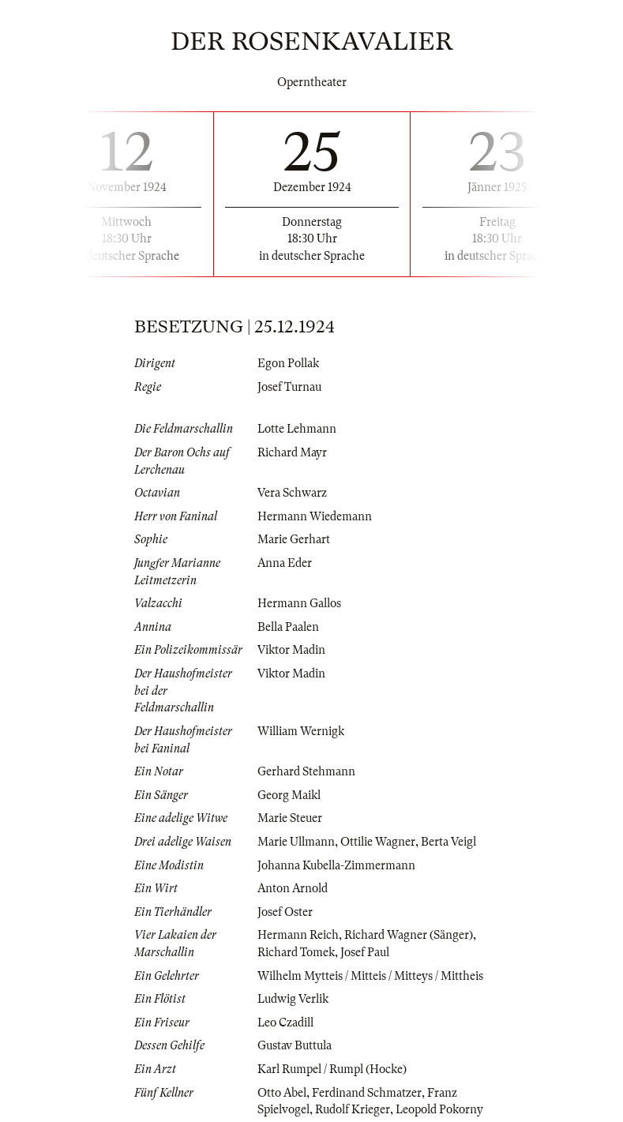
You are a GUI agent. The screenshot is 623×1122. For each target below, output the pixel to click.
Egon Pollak (288, 363)
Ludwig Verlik (292, 999)
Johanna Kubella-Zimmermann (336, 865)
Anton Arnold (292, 888)
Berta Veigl (448, 841)
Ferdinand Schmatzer (367, 1092)
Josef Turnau (289, 387)
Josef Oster (285, 912)
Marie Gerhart (293, 539)
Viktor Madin (291, 650)
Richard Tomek (296, 952)
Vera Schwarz (292, 492)
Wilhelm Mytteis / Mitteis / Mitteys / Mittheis (370, 976)
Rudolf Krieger (352, 1109)
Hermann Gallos (299, 603)
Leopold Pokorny (439, 1109)
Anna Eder (284, 563)
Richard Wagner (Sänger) (408, 935)
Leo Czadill (285, 1022)
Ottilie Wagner (377, 841)
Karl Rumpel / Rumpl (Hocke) (332, 1069)
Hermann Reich (298, 935)
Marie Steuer (289, 818)
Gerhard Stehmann (306, 771)
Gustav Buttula (294, 1045)
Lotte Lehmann (296, 428)
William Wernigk (300, 731)
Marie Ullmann (296, 841)
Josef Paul (364, 952)
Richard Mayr (292, 452)
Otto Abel (281, 1092)
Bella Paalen (288, 627)
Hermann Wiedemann (314, 516)
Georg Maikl (289, 795)
